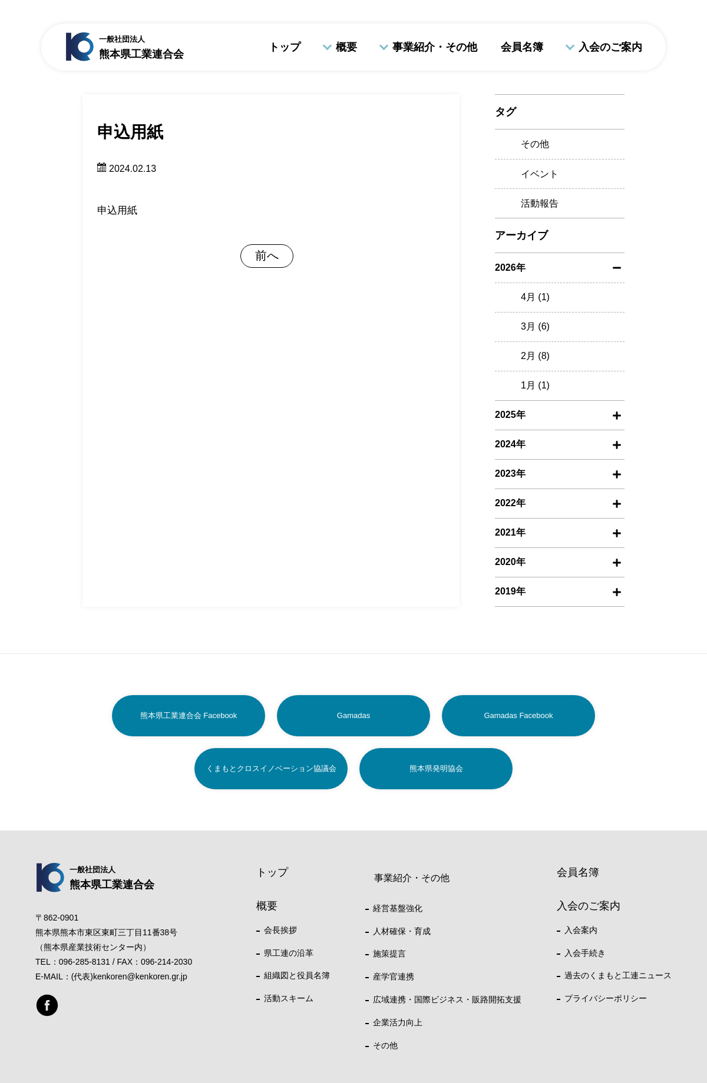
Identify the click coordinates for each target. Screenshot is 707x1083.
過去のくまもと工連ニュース (618, 975)
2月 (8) (535, 356)
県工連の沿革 (288, 953)
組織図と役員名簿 (297, 975)
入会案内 (580, 930)
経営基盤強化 (397, 908)
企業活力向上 (397, 1022)
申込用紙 (117, 210)
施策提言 (389, 953)
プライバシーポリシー (605, 998)
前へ (267, 255)
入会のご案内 (610, 47)
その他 (535, 144)
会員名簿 (522, 47)
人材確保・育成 (402, 931)
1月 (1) (535, 385)
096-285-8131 (84, 961)
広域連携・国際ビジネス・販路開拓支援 (447, 999)
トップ (284, 47)
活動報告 (540, 203)
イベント (540, 174)
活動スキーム (288, 998)
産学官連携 (393, 976)
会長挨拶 (280, 930)
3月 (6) (535, 326)
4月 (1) (535, 297)
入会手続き (585, 953)
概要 (346, 47)
